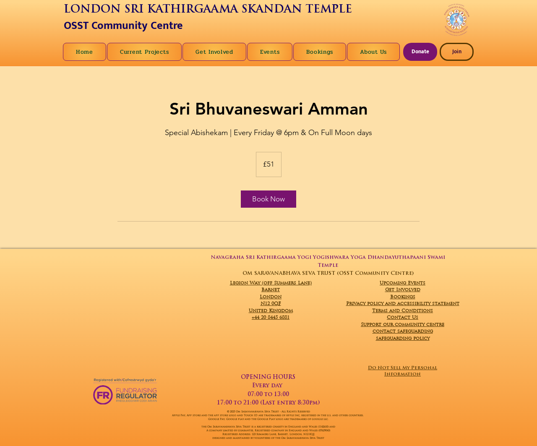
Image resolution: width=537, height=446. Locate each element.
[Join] (457, 52)
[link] (268, 199)
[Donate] (420, 52)
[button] (373, 52)
